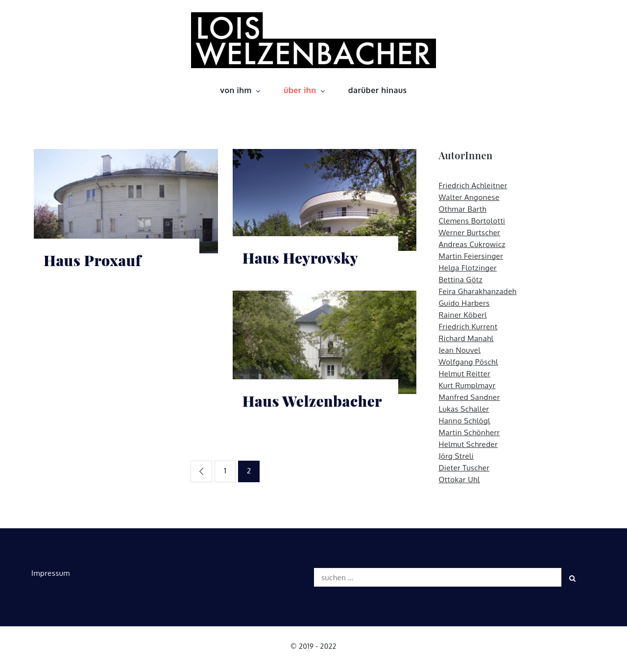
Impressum (50, 573)
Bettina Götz (460, 279)
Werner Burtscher (469, 232)
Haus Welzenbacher (312, 401)
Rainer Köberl (462, 315)
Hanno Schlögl (464, 420)
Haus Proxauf (92, 260)
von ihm (241, 90)
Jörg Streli (456, 456)
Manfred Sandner (469, 397)
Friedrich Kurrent (467, 326)
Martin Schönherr (469, 432)
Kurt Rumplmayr (466, 385)
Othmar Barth (462, 209)
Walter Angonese (468, 197)
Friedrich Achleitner (472, 185)
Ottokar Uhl (459, 479)
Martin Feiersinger (470, 256)
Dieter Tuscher (463, 467)
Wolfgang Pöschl (468, 362)
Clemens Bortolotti (471, 220)
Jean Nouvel (459, 350)
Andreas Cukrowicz (471, 244)
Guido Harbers (463, 303)
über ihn (305, 90)
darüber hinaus (377, 90)
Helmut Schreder (468, 444)
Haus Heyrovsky (300, 258)
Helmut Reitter (464, 373)
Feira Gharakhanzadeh (477, 291)
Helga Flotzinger (467, 267)
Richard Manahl (465, 338)
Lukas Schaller (463, 409)
